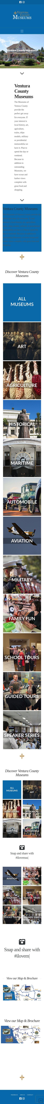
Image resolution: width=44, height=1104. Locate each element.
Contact (30, 1095)
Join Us (22, 1095)
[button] (22, 31)
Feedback (14, 1095)
